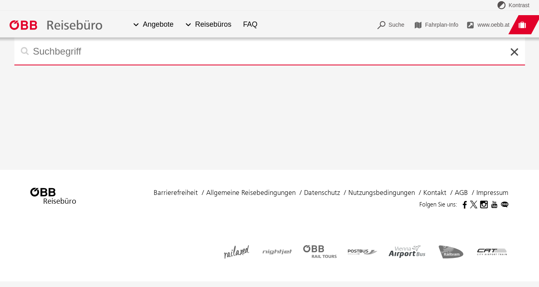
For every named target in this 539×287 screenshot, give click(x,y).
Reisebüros (213, 24)
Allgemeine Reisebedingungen (251, 193)
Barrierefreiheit (176, 193)
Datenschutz (322, 193)
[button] (136, 25)
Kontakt (434, 193)
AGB (461, 193)
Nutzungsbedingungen (381, 193)
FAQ (250, 24)
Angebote (158, 24)
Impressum (492, 193)
